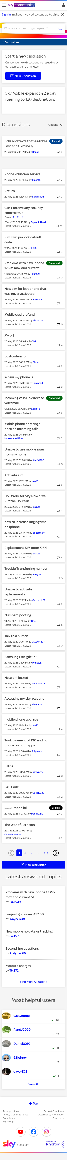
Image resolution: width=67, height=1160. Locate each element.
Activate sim (13, 475)
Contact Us (58, 1118)
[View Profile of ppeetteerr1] (39, 532)
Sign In (62, 6)
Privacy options (11, 1111)
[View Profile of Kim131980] (38, 460)
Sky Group (8, 1121)
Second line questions (22, 948)
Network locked (16, 678)
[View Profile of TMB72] (14, 970)
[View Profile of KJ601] (34, 248)
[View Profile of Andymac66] (17, 953)
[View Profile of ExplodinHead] (38, 222)
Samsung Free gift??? (20, 657)
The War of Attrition (19, 825)
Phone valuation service (22, 174)
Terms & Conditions (54, 1111)
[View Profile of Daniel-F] (36, 152)
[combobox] (30, 28)
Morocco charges (18, 966)
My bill (9, 335)
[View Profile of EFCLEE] (36, 553)
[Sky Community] (22, 5)
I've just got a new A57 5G (25, 914)
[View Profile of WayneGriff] (17, 919)
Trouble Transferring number (26, 569)
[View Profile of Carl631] (14, 936)
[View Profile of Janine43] (38, 383)
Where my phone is (18, 377)
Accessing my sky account (24, 698)
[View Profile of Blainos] (36, 507)
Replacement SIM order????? (25, 548)
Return (9, 191)
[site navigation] (4, 5)
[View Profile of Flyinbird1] (37, 704)
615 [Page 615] (46, 853)
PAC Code (11, 787)
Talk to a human (16, 636)
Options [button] (53, 124)
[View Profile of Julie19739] (38, 793)
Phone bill (20, 808)
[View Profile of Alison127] (38, 320)
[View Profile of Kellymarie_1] (37, 751)
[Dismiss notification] (62, 14)
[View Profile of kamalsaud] (38, 196)
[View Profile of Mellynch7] (38, 772)
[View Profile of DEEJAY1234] (38, 642)
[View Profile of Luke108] (36, 180)
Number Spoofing (17, 615)
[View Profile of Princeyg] (36, 662)
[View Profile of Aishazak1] (38, 299)
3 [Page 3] (31, 853)
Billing (8, 766)
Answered (54, 263)
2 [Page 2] (25, 853)
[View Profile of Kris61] (35, 481)
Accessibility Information (51, 1114)
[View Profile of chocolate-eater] (13, 834)
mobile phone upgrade (21, 719)
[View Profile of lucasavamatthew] (14, 438)
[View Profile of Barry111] (37, 574)
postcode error (15, 356)
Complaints (9, 1118)
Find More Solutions (33, 982)
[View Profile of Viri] (34, 341)
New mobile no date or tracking (29, 931)
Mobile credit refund (19, 315)
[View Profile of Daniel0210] (37, 813)
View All (33, 1084)
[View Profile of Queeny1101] (38, 600)
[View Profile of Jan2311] (36, 725)
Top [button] (35, 1103)
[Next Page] (55, 853)
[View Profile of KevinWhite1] (38, 683)
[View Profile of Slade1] (36, 362)
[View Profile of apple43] (35, 409)
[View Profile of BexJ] (33, 621)
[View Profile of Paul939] (35, 274)
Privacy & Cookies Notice (15, 1114)
